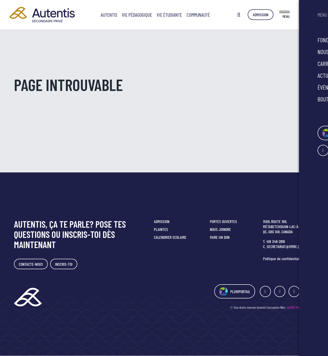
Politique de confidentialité (283, 258)
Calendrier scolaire (170, 237)
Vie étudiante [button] (184, 15)
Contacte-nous (31, 264)
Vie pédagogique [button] (151, 15)
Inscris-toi (64, 264)
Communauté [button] (212, 15)
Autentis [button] (123, 15)
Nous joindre (220, 229)
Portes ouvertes (223, 221)
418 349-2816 (275, 241)
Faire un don (220, 237)
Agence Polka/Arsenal (300, 308)
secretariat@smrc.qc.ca (286, 246)
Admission (289, 14)
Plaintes (161, 229)
